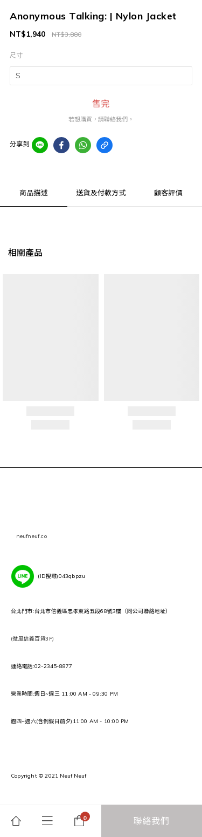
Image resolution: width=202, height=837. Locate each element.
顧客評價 (168, 192)
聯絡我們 (152, 820)
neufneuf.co (31, 536)
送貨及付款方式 (101, 192)
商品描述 (33, 192)
